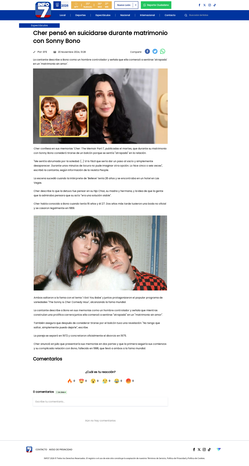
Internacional (147, 15)
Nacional (125, 15)
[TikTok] (209, 449)
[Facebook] (194, 449)
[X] (199, 449)
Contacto (170, 15)
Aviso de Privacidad (60, 449)
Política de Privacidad (176, 458)
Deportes (80, 15)
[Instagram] (204, 449)
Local (62, 15)
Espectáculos (103, 15)
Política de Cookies (196, 458)
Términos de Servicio (156, 458)
